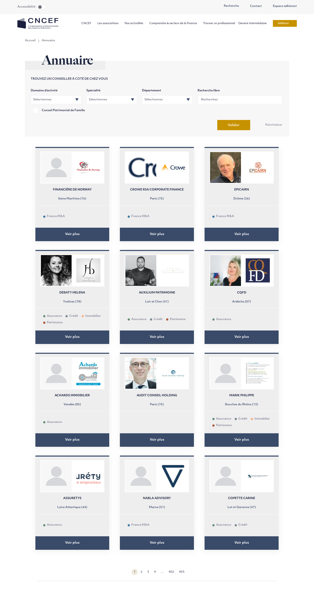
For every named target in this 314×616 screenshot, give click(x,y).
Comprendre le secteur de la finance (174, 23)
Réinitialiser (273, 125)
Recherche (229, 6)
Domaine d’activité (44, 90)
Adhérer (285, 23)
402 (171, 571)
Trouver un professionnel (219, 23)
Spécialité (93, 90)
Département (151, 90)
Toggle (41, 7)
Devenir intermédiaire (254, 23)
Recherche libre (209, 90)
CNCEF (87, 23)
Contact (253, 6)
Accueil (30, 40)
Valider (234, 125)
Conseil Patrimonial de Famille (63, 110)
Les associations (109, 23)
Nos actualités (135, 23)
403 (182, 571)
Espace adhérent (282, 6)
